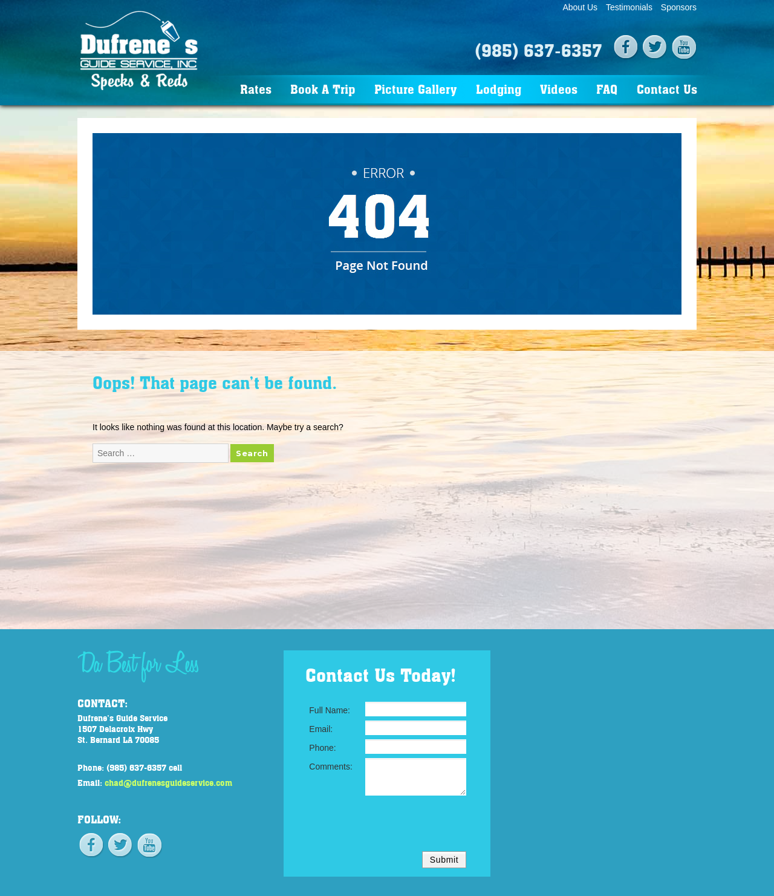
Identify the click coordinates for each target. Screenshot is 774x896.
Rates (256, 88)
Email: (321, 729)
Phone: (322, 748)
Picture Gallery (415, 88)
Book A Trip (323, 88)
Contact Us (667, 88)
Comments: (331, 766)
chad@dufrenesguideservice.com (168, 782)
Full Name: (329, 710)
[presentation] (374, 823)
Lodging (498, 88)
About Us (579, 7)
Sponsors (679, 7)
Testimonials (629, 7)
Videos (558, 88)
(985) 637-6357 (538, 49)
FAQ (606, 88)
